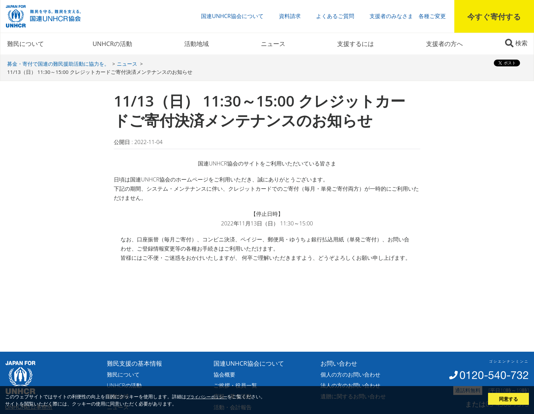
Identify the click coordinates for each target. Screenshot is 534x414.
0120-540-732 (494, 375)
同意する (508, 399)
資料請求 (290, 16)
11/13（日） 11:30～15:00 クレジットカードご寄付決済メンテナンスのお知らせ (99, 71)
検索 (521, 43)
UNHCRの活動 (112, 43)
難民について (25, 43)
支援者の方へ (444, 43)
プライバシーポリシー (206, 396)
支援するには (355, 43)
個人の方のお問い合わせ (350, 374)
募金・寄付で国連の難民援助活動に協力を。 (58, 63)
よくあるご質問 (335, 16)
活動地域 (196, 43)
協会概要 (224, 374)
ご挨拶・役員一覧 (235, 385)
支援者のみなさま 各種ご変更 (408, 16)
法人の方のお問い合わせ (350, 385)
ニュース (273, 43)
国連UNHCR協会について (232, 16)
